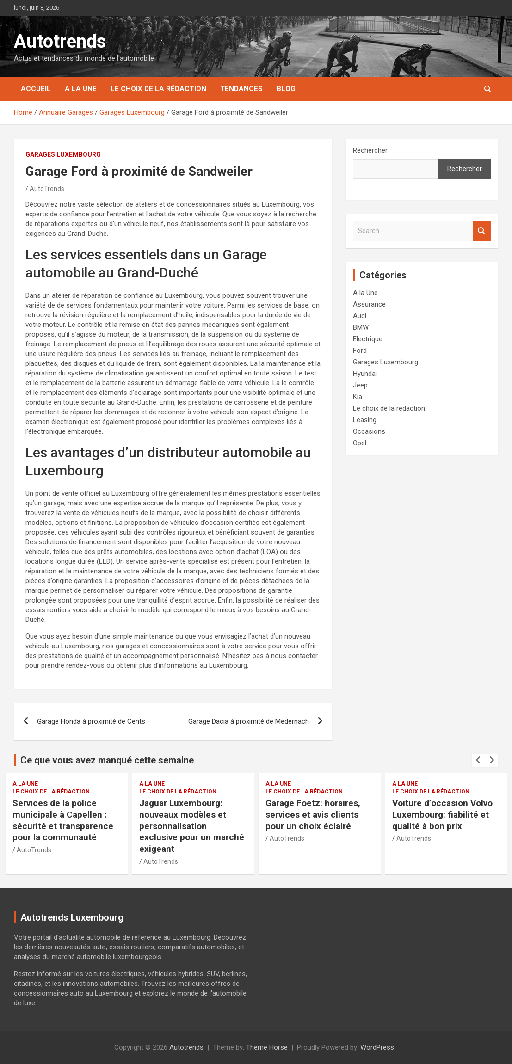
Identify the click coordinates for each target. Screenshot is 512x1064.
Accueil (36, 89)
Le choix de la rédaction (158, 89)
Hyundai (365, 373)
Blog (286, 89)
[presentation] (478, 760)
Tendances (241, 89)
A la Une (81, 89)
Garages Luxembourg (63, 154)
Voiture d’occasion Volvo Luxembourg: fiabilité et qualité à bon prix (442, 814)
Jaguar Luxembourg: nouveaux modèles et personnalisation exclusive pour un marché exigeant (191, 826)
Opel (359, 443)
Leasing (364, 420)
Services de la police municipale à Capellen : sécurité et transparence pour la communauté (62, 820)
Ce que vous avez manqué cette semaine (107, 760)
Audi (359, 316)
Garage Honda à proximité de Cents (91, 721)
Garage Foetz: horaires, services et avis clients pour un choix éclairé (312, 814)
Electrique (367, 339)
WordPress (377, 1047)
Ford (360, 350)
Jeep (360, 385)
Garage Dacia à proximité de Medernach (248, 721)
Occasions (369, 431)
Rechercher (370, 150)
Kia (357, 397)
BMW (361, 327)
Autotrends (60, 41)
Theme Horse (267, 1047)
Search (482, 231)
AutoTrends (47, 188)
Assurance (369, 304)
